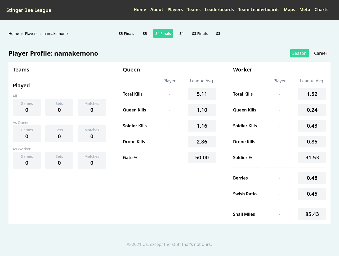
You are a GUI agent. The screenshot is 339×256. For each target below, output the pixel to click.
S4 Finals (163, 33)
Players (175, 9)
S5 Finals (126, 33)
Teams (194, 9)
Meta (304, 9)
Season (299, 53)
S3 (218, 33)
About (156, 9)
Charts (321, 9)
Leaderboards (219, 9)
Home (139, 9)
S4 (182, 33)
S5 (145, 33)
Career (320, 53)
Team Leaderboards (259, 9)
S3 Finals (200, 33)
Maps (289, 9)
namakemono (55, 33)
